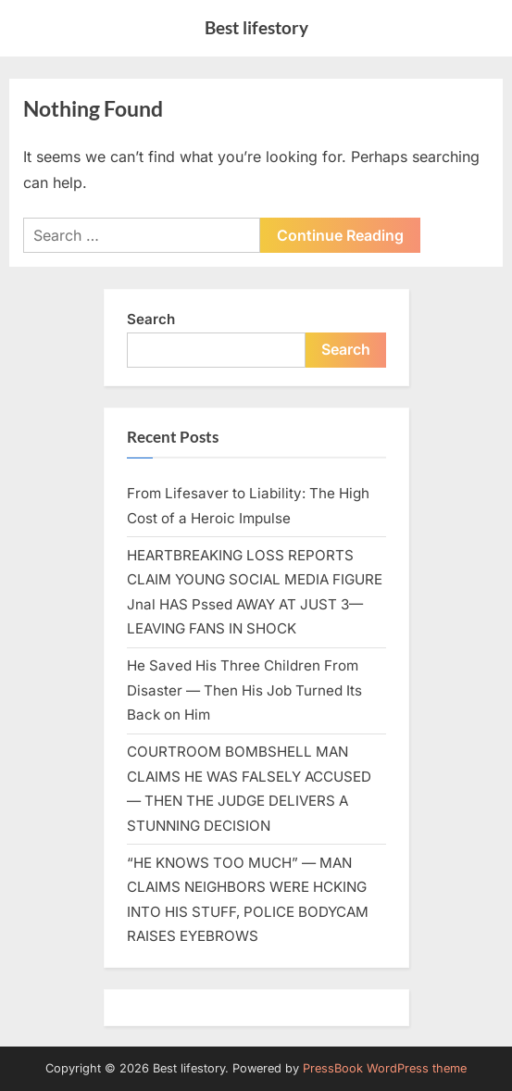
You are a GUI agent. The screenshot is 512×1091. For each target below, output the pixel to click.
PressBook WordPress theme (385, 1068)
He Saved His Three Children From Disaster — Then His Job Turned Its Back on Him (244, 690)
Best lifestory (256, 27)
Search (151, 319)
